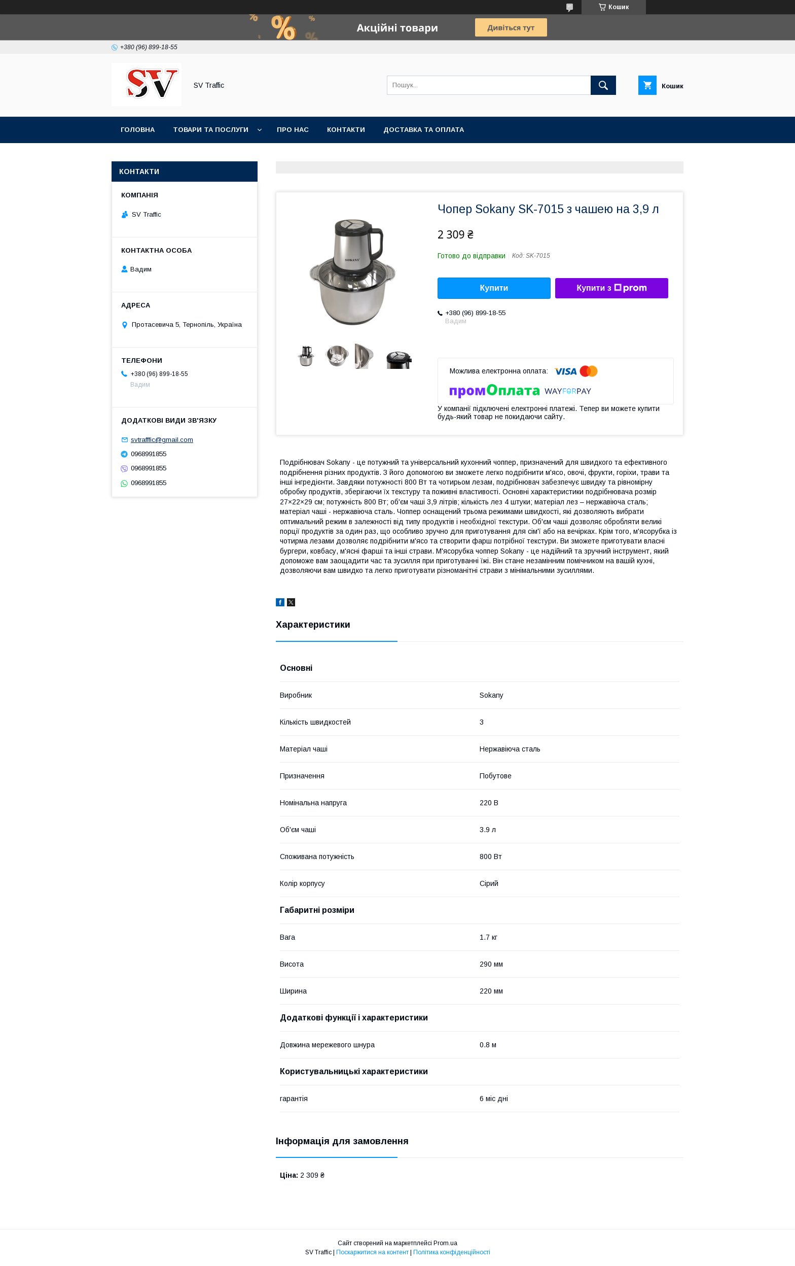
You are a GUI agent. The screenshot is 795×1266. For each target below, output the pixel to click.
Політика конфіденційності (451, 1252)
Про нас (293, 129)
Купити (494, 288)
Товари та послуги (210, 129)
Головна (138, 129)
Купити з (611, 288)
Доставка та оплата (423, 129)
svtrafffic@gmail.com (162, 439)
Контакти (346, 129)
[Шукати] (603, 85)
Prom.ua (445, 1243)
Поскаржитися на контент (372, 1252)
